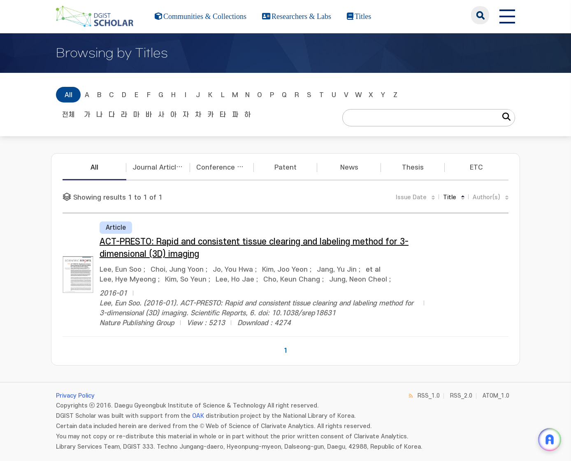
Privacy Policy (75, 395)
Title (449, 197)
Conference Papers (225, 167)
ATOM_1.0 (496, 396)
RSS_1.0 (429, 396)
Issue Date (411, 197)
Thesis (413, 167)
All (68, 95)
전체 (68, 115)
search (480, 15)
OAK (198, 415)
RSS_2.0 (461, 396)
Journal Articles (158, 167)
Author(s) (486, 197)
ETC (476, 167)
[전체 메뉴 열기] (507, 15)
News (349, 167)
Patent (285, 167)
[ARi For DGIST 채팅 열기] (549, 439)
